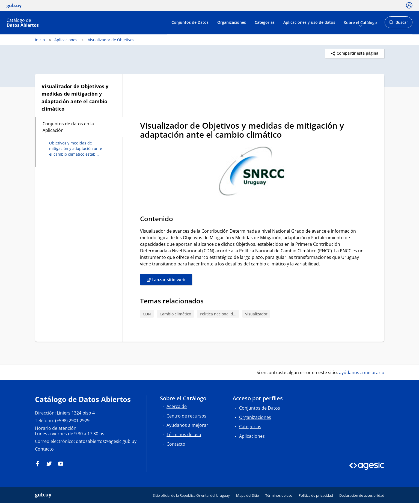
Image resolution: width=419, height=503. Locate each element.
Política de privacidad (316, 495)
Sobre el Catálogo (360, 22)
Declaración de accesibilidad (361, 495)
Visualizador (256, 313)
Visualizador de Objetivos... (113, 39)
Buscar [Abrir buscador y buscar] (398, 24)
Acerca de (177, 406)
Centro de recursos (186, 416)
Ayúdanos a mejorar (187, 425)
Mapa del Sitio (247, 495)
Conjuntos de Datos (190, 22)
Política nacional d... (218, 313)
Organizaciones (231, 22)
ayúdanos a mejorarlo (361, 372)
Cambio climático (175, 313)
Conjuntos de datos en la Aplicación (68, 127)
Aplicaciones (65, 39)
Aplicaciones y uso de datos (309, 22)
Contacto (44, 449)
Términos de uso (184, 434)
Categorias (265, 22)
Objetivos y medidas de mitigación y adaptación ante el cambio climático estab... (75, 148)
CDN (147, 313)
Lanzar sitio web (166, 280)
